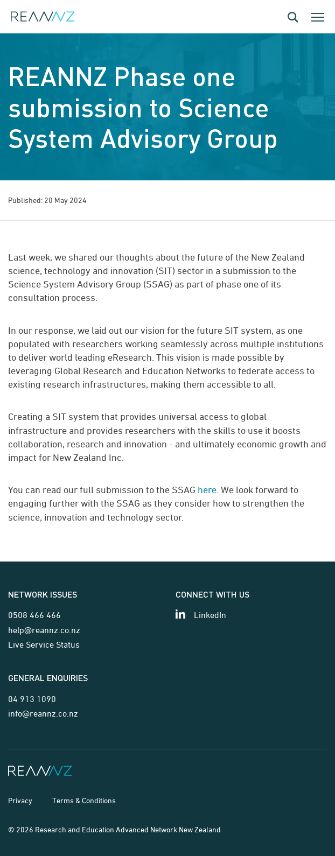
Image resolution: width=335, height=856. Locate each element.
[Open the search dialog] (293, 17)
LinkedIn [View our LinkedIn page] (210, 615)
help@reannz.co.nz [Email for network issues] (44, 630)
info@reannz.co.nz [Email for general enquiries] (43, 713)
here (207, 489)
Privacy (20, 800)
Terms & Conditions (84, 800)
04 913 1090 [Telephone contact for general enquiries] (32, 699)
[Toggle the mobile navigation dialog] (317, 17)
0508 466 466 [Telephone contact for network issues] (34, 615)
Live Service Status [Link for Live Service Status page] (44, 644)
